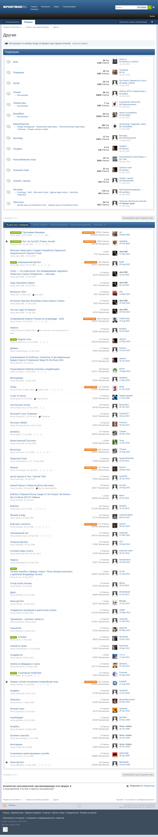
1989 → (47, 235)
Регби (16, 83)
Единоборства (21, 123)
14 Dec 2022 (124, 172)
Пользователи (12, 22)
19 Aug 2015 (124, 488)
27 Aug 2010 (124, 684)
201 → (47, 321)
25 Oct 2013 (124, 553)
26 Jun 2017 (124, 407)
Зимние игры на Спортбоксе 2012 (63, 205)
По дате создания (40, 225)
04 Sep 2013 (124, 562)
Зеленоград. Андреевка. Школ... (133, 124)
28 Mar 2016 (124, 470)
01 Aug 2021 (124, 107)
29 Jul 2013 (124, 585)
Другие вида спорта (58, 192)
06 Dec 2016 (124, 434)
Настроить (100, 225)
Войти (152, 16)
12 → (49, 684)
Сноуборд (21, 192)
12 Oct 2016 (124, 443)
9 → (62, 390)
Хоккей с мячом (21, 180)
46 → (49, 452)
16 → (51, 470)
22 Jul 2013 (124, 594)
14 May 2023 (124, 140)
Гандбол (17, 148)
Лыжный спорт (21, 170)
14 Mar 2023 (124, 294)
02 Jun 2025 (124, 118)
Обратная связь (17, 813)
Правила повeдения (33, 813)
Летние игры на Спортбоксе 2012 (31, 205)
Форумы (28, 22)
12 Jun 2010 (124, 693)
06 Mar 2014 (124, 544)
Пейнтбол (22, 195)
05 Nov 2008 (124, 765)
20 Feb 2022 (124, 312)
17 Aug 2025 (124, 129)
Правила (120, 800)
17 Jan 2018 (124, 398)
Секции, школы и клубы (37, 129)
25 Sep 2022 (124, 303)
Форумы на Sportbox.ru (12, 800)
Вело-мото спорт (41, 192)
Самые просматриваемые (80, 225)
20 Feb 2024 (124, 96)
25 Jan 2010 (124, 711)
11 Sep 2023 (124, 254)
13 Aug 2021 (124, 321)
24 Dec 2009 (124, 720)
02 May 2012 (124, 630)
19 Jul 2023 (124, 275)
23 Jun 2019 (124, 350)
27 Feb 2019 (124, 183)
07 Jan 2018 (124, 206)
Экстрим (17, 189)
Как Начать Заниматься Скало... (133, 80)
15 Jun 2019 (124, 361)
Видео (56, 7)
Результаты (45, 7)
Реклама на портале (88, 813)
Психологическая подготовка (71, 127)
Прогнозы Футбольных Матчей (132, 201)
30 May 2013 (124, 612)
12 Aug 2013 (124, 574)
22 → (50, 265)
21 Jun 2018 (124, 389)
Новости (123, 59)
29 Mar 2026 (124, 235)
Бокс (15, 61)
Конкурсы (34, 9)
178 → (48, 244)
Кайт (30, 192)
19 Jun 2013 (124, 603)
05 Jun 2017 (124, 425)
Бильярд (18, 138)
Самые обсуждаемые (59, 225)
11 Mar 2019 (124, 380)
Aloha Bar (74, 192)
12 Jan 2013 (124, 621)
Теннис (17, 92)
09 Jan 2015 (124, 526)
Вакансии (60, 818)
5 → (49, 765)
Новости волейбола (128, 113)
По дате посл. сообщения (17, 225)
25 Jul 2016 (124, 461)
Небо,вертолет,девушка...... (131, 190)
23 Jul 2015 (124, 498)
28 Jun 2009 (124, 729)
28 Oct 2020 (124, 151)
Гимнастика (19, 103)
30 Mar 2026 (124, 162)
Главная (34, 7)
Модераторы (149, 786)
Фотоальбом (22, 95)
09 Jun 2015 (124, 517)
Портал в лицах (58, 813)
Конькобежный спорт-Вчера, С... (133, 157)
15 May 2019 (124, 371)
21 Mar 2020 (124, 194)
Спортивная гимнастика (129, 102)
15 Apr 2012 (124, 639)
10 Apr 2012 (124, 648)
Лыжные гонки (125, 167)
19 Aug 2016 (124, 452)
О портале (46, 813)
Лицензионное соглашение (14, 818)
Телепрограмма (69, 7)
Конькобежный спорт (24, 159)
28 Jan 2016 (124, 479)
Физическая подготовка (46, 127)
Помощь (12, 805)
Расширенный (153, 7)
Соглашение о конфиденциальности (139, 800)
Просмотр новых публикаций (133, 22)
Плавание (18, 72)
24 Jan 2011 (124, 666)
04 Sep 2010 (124, 675)
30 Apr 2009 (124, 756)
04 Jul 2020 (124, 331)
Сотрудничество (72, 813)
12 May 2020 (124, 341)
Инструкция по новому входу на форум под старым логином (40, 43)
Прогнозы (18, 202)
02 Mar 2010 (124, 702)
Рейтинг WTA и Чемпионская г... (133, 91)
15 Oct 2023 (124, 64)
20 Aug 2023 (124, 264)
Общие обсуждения (25, 127)
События (21, 129)
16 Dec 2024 (124, 75)
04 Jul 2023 (124, 285)
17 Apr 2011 (124, 657)
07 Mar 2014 (124, 535)
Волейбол (18, 113)
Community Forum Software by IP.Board (139, 805)
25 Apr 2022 (124, 86)
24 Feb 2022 (124, 243)
